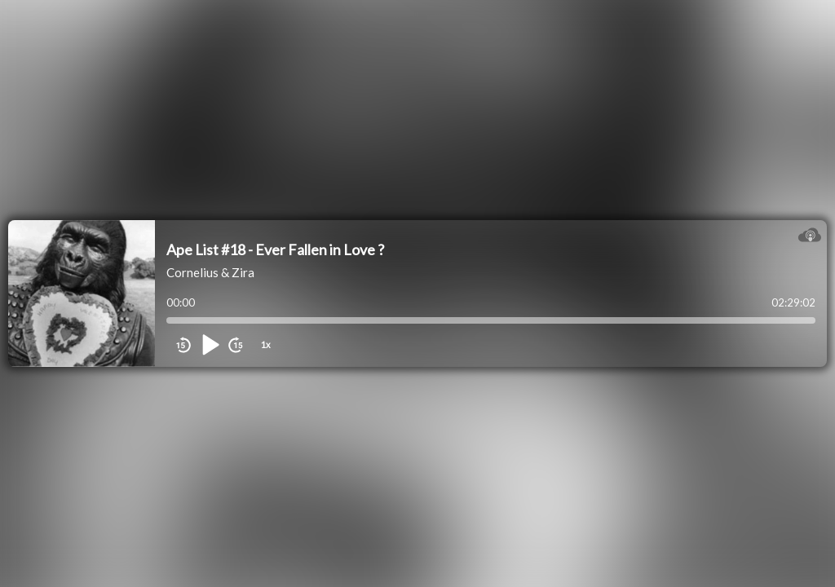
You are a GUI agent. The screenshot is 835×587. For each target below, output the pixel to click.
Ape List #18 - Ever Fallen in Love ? (275, 249)
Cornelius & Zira (210, 272)
